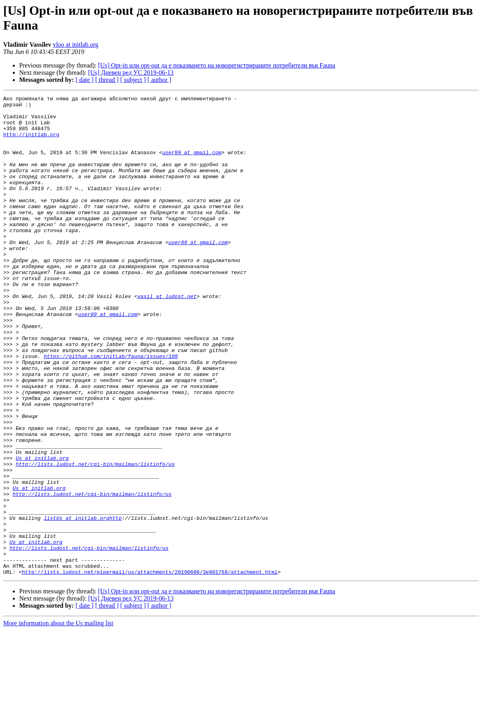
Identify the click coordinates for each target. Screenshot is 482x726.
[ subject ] (133, 79)
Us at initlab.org (42, 531)
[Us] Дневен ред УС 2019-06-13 (130, 72)
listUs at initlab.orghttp (82, 603)
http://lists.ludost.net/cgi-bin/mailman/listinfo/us (95, 538)
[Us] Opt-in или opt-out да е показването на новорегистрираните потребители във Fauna (216, 65)
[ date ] (85, 79)
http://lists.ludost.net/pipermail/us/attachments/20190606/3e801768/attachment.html (150, 667)
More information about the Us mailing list (58, 719)
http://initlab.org (31, 142)
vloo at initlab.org (75, 44)
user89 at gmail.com (191, 164)
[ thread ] (107, 79)
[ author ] (159, 79)
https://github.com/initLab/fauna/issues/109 (110, 408)
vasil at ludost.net (166, 336)
